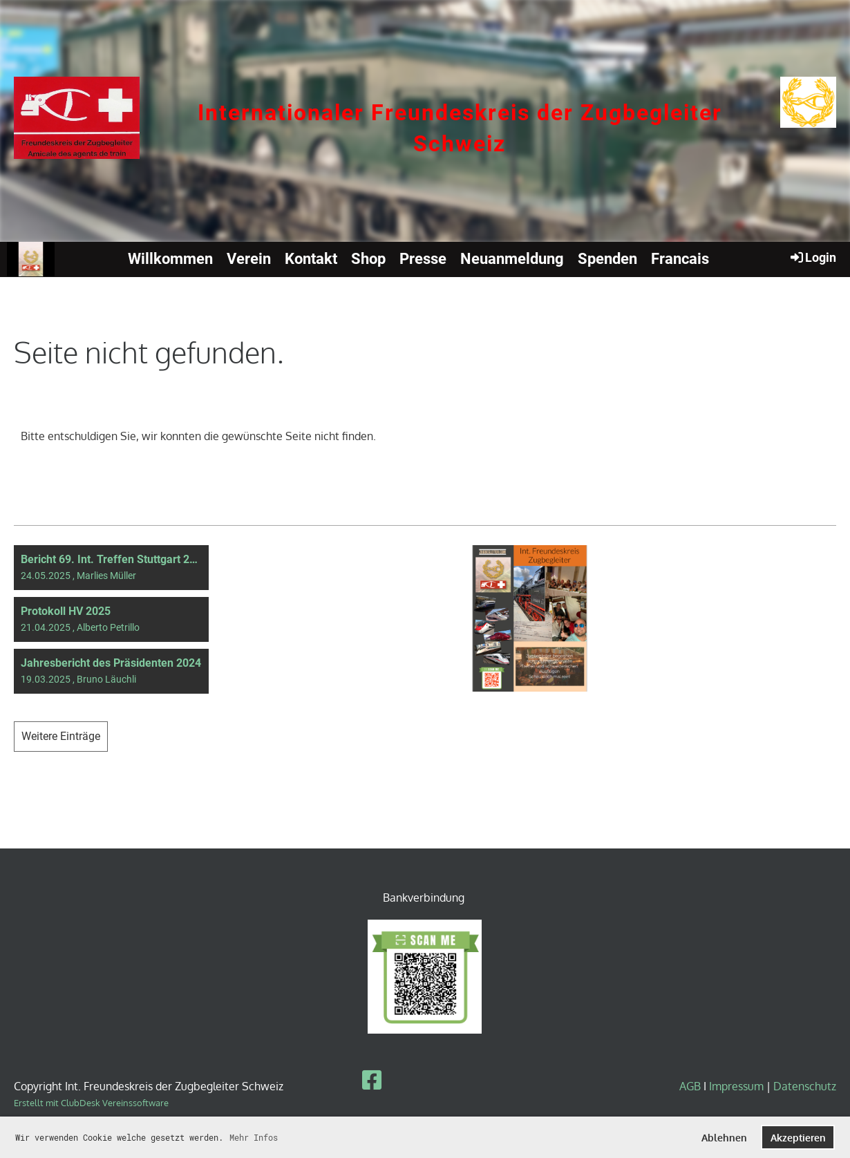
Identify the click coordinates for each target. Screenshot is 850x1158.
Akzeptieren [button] (798, 1137)
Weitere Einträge (60, 736)
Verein (249, 258)
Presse (422, 258)
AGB (691, 1086)
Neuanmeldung (512, 258)
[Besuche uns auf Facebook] (371, 1079)
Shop (368, 258)
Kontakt (311, 258)
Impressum (736, 1086)
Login (812, 257)
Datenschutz (804, 1086)
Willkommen (170, 258)
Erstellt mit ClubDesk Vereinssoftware (91, 1102)
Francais (680, 258)
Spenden (607, 258)
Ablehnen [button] (724, 1137)
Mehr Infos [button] (253, 1137)
